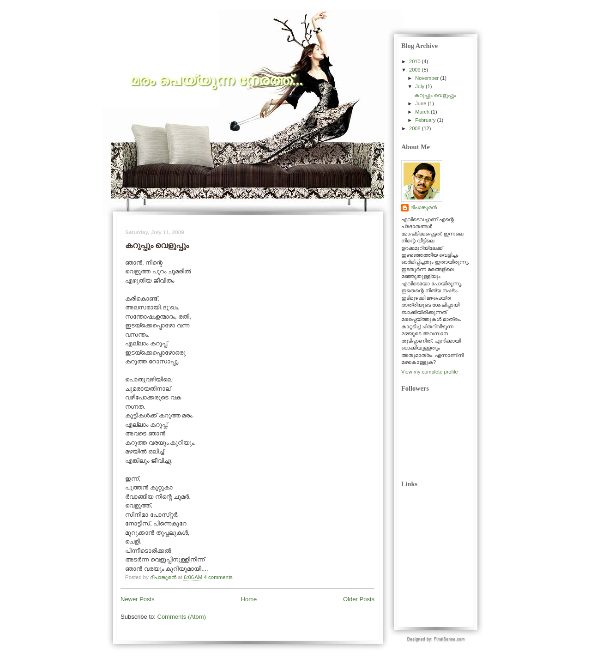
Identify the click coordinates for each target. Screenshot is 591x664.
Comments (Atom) (181, 616)
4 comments (218, 577)
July (420, 86)
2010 (415, 61)
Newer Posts (138, 599)
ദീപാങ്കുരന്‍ (423, 207)
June (421, 103)
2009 (415, 69)
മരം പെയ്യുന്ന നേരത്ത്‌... (216, 80)
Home (249, 599)
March (423, 112)
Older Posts (358, 599)
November (427, 78)
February (426, 120)
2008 (415, 128)
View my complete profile (429, 371)
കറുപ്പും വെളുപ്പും (435, 95)
